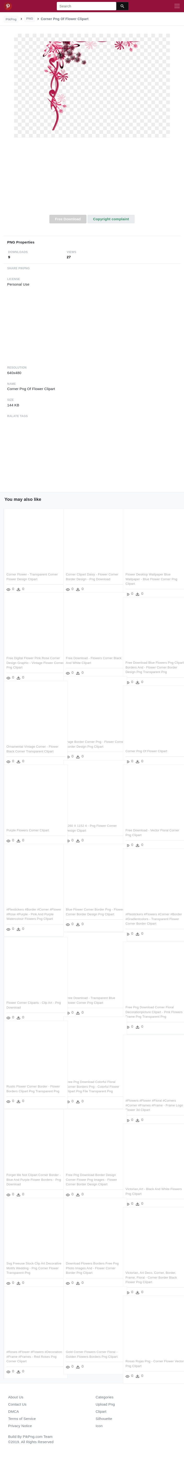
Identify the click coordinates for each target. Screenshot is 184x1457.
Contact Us (17, 1404)
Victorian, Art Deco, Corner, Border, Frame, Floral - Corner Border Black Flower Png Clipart (151, 1270)
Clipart (101, 1411)
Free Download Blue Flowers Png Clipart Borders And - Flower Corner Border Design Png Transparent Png (152, 660)
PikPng (11, 19)
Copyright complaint (111, 219)
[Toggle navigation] (177, 6)
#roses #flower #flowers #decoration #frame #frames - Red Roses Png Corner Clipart (32, 1350)
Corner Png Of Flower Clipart (146, 744)
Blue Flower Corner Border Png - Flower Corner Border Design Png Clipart (90, 907)
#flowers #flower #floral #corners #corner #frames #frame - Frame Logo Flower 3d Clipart (151, 1098)
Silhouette (104, 1419)
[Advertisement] (92, 178)
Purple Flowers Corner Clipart (27, 824)
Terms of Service (22, 1419)
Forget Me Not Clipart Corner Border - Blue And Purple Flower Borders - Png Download (32, 1173)
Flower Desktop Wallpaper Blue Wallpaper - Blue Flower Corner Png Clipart (151, 572)
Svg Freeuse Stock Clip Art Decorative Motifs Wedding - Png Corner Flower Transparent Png (30, 1261)
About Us (15, 1397)
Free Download (68, 219)
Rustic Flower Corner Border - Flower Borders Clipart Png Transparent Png (27, 1084)
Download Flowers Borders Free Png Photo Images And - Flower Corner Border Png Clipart (89, 1261)
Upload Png (105, 1404)
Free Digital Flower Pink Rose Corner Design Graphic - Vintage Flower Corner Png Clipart (29, 656)
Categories (105, 1397)
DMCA (13, 1411)
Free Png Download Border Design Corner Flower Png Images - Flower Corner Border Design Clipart (91, 1173)
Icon (99, 1426)
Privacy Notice (20, 1426)
